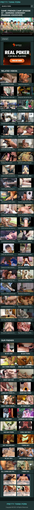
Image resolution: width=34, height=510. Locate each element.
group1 (6, 39)
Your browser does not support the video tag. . (17, 27)
